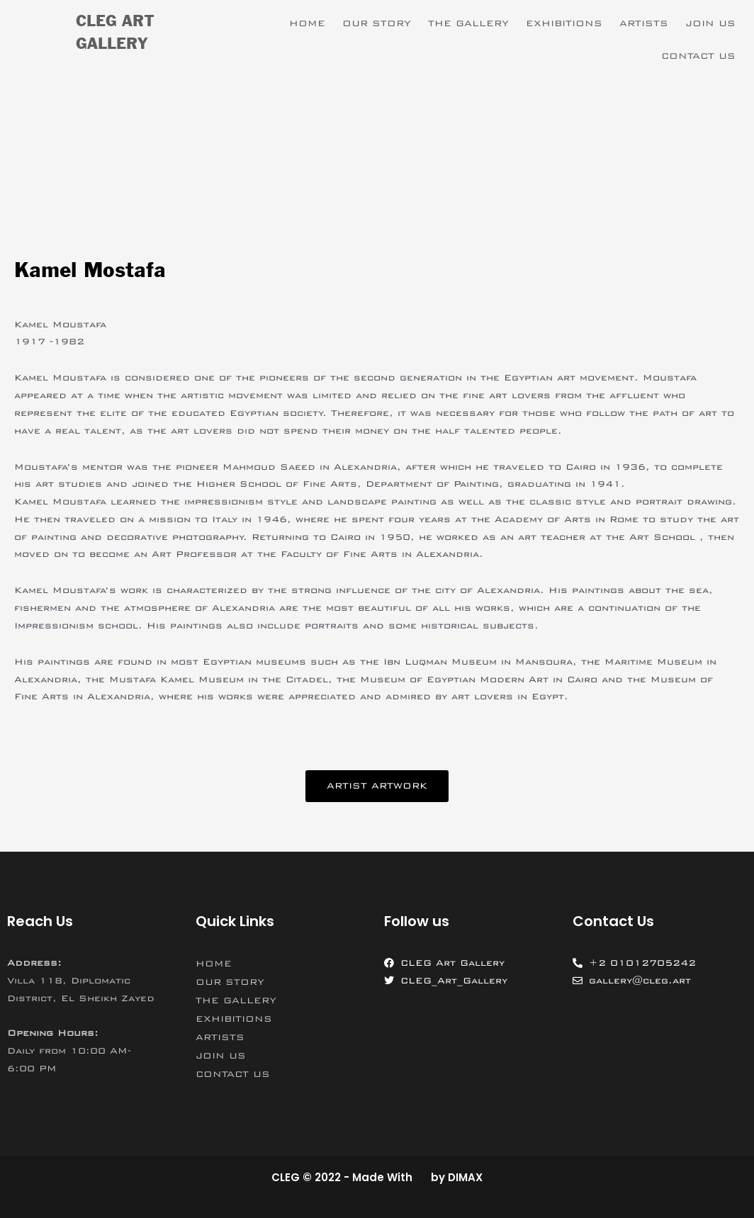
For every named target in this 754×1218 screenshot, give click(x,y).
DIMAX (465, 1177)
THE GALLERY (468, 23)
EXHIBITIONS (564, 23)
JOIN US (710, 23)
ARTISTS (643, 23)
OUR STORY (376, 23)
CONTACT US (698, 56)
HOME (307, 23)
